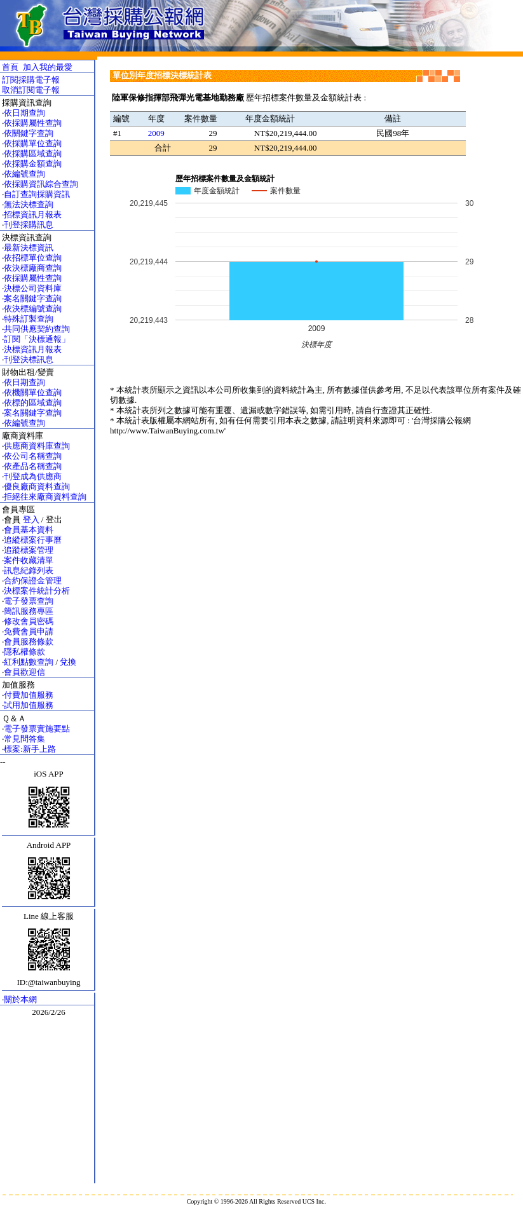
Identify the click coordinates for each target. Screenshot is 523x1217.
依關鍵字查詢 (28, 133)
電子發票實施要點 (37, 728)
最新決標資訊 (28, 247)
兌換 (68, 662)
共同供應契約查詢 (37, 329)
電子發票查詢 (28, 601)
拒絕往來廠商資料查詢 (45, 496)
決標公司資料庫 (33, 288)
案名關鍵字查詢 (33, 298)
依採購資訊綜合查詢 (41, 184)
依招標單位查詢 (33, 257)
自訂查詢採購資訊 (37, 194)
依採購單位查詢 (33, 143)
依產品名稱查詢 (33, 466)
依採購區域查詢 (33, 153)
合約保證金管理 (33, 580)
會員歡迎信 (24, 672)
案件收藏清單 (28, 560)
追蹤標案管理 (28, 550)
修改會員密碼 (28, 621)
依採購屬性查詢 (33, 123)
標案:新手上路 (30, 749)
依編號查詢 (24, 174)
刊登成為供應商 (33, 476)
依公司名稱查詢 (33, 456)
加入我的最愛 (47, 67)
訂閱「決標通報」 (37, 339)
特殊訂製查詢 (28, 318)
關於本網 (20, 999)
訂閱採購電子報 (31, 80)
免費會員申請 (28, 631)
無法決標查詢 (28, 204)
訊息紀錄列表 (28, 570)
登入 (31, 519)
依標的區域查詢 (33, 402)
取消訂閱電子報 (31, 90)
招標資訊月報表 (33, 214)
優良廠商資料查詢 (37, 486)
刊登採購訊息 (28, 224)
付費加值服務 (28, 695)
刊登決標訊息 (28, 359)
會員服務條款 (28, 641)
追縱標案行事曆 (33, 540)
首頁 (10, 67)
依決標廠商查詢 (33, 268)
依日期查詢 (24, 113)
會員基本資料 (28, 529)
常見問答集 (24, 739)
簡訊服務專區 (28, 611)
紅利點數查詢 (28, 662)
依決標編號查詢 (33, 308)
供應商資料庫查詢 (37, 446)
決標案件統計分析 (37, 590)
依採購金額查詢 (33, 163)
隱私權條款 (24, 651)
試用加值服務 (28, 705)
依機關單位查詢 (33, 392)
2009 (156, 133)
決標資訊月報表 (33, 349)
